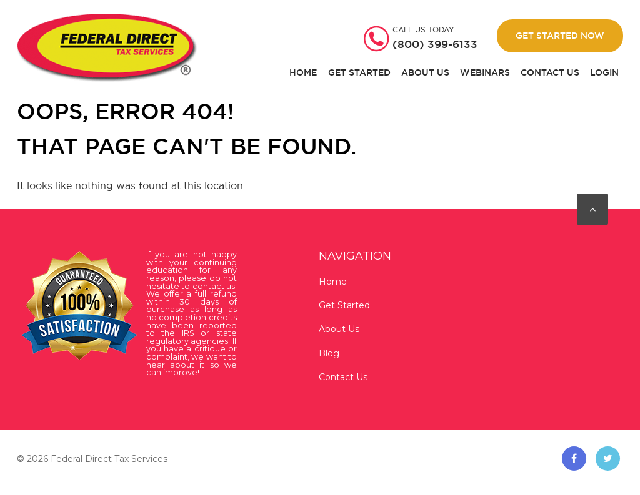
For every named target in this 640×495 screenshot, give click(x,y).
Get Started (359, 72)
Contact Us (550, 72)
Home (303, 72)
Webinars (485, 72)
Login (604, 72)
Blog (329, 353)
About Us (425, 72)
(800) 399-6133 (435, 44)
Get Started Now (560, 35)
